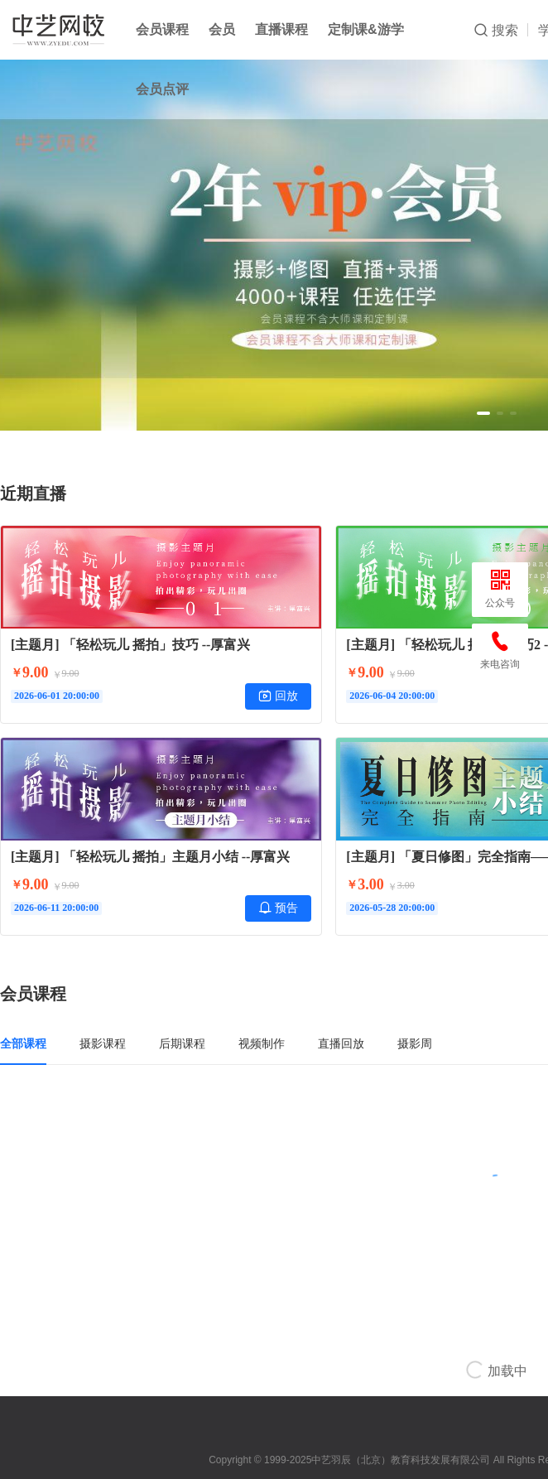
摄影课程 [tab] (102, 1043)
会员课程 (162, 29)
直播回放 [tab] (341, 1043)
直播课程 (281, 29)
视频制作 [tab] (261, 1043)
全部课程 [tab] (23, 1043)
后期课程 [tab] (182, 1043)
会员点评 (162, 89)
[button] (483, 413)
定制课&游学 (366, 29)
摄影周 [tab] (414, 1043)
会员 (222, 29)
